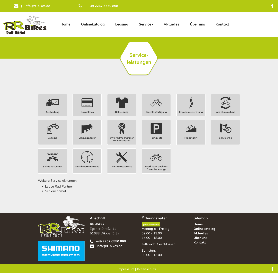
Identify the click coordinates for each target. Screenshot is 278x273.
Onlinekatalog (93, 24)
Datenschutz (146, 269)
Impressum (126, 269)
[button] (52, 104)
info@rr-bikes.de (32, 6)
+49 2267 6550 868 (98, 6)
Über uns (197, 24)
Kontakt (222, 24)
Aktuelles (171, 24)
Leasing (121, 24)
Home (65, 24)
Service (146, 24)
